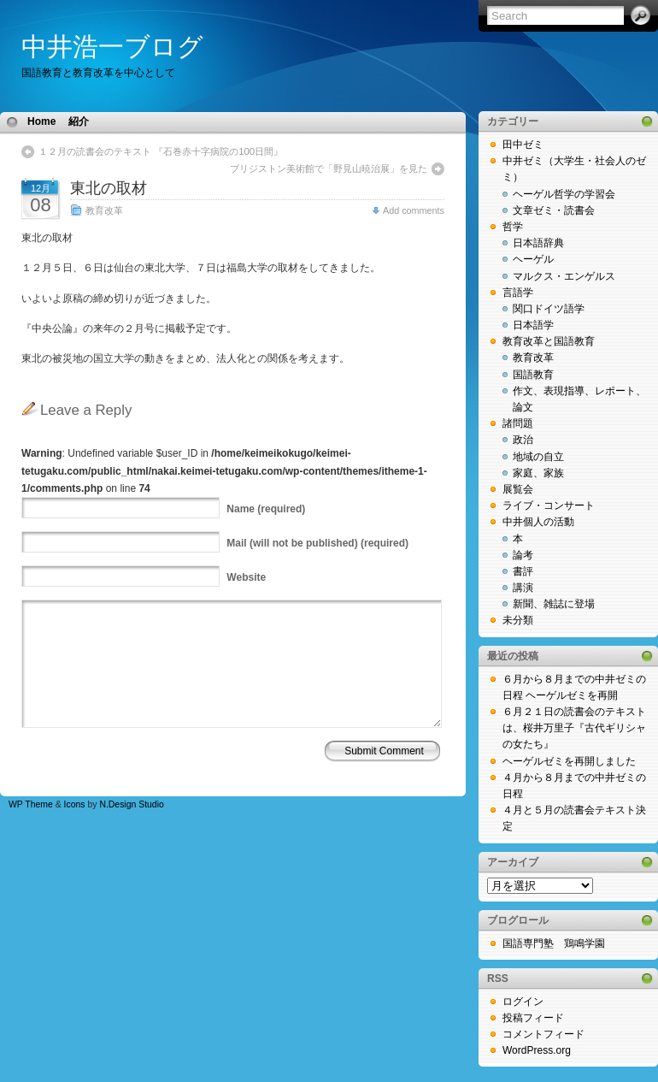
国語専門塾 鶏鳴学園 (553, 943)
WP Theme (31, 804)
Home (41, 121)
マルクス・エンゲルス (564, 276)
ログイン (522, 1002)
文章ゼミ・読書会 (554, 210)
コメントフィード (543, 1034)
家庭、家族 (538, 473)
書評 (523, 571)
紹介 (78, 121)
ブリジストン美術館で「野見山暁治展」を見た (328, 168)
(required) (265, 509)
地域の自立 (538, 457)
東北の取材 (108, 188)
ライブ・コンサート (548, 505)
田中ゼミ (522, 145)
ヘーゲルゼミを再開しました (569, 761)
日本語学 (533, 325)
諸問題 (517, 423)
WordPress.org (536, 1050)
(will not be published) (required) (317, 543)
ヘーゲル (533, 259)
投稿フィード (533, 1018)
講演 (523, 588)
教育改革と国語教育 (548, 341)
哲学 (512, 227)
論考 (523, 555)
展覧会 (517, 489)
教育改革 (104, 210)
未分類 (517, 620)
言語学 (517, 293)
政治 (523, 440)
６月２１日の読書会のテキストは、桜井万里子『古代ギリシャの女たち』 (574, 728)
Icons (74, 804)
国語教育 (533, 375)
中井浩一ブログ (112, 47)
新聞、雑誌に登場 (554, 604)
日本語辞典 (538, 243)
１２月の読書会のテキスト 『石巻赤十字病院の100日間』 (160, 151)
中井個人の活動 (538, 522)
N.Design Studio (131, 804)
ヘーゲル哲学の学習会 (564, 194)
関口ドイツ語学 (549, 309)
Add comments (413, 210)
